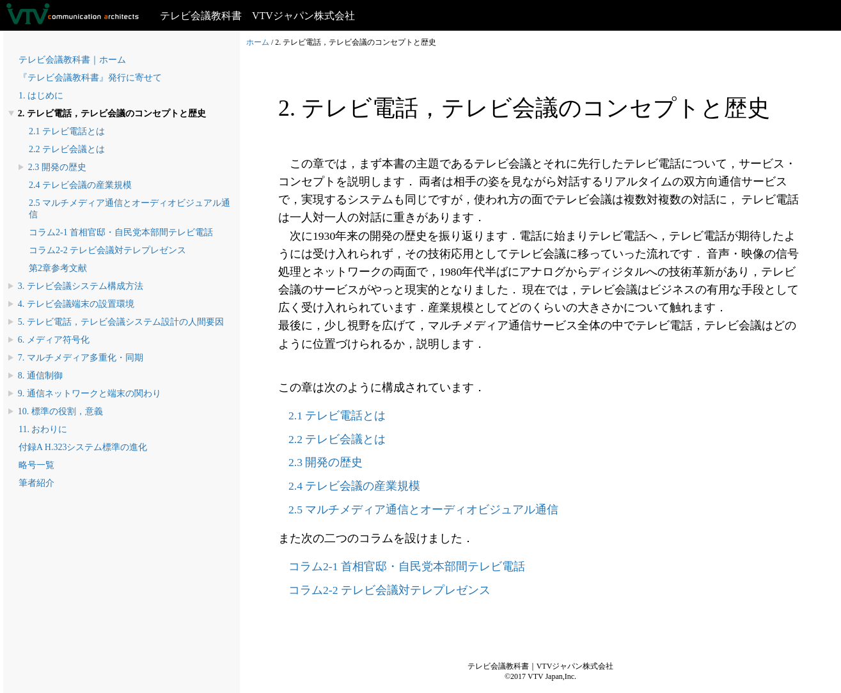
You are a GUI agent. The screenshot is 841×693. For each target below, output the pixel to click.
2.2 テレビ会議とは (67, 149)
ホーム (257, 42)
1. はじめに (41, 95)
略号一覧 (36, 465)
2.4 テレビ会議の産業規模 (80, 185)
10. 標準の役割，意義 (60, 411)
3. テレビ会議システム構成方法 (80, 286)
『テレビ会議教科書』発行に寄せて (90, 77)
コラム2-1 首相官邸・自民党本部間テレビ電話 (121, 232)
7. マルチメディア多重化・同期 (80, 357)
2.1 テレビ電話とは (67, 131)
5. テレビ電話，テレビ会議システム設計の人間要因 (121, 322)
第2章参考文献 (58, 268)
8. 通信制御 (40, 375)
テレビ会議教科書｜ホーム (72, 60)
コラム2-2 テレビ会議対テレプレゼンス (107, 250)
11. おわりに (43, 429)
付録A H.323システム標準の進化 (83, 447)
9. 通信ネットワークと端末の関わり (89, 393)
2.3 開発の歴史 (57, 167)
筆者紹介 (36, 483)
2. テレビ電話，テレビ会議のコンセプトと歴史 (112, 113)
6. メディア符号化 (54, 340)
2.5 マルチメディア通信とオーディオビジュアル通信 (423, 509)
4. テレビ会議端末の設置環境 (76, 304)
